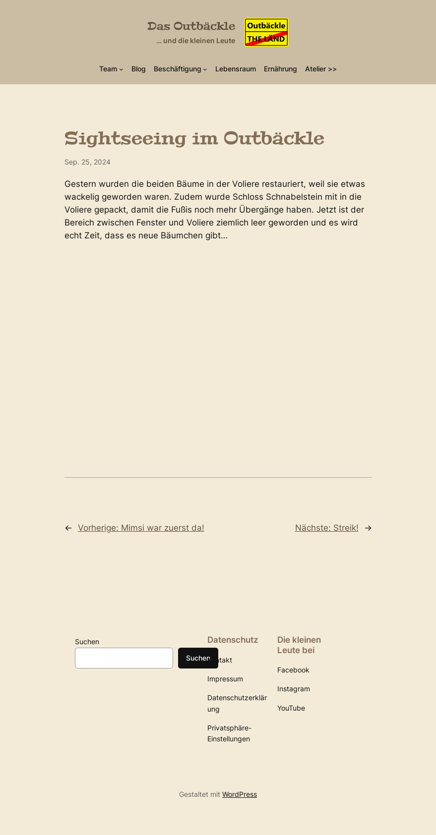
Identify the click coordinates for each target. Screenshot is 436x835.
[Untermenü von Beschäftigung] (205, 68)
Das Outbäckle (191, 26)
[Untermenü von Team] (121, 68)
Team (108, 68)
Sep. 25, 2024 (87, 162)
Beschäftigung (177, 68)
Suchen (87, 641)
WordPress (239, 794)
